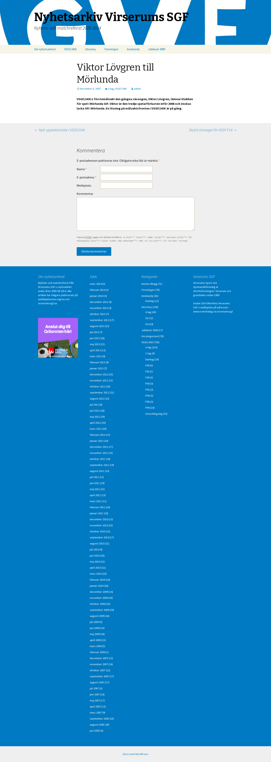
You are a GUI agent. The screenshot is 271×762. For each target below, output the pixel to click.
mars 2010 (96, 573)
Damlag (149, 301)
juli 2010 (94, 549)
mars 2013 (96, 356)
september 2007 (99, 676)
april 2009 (95, 640)
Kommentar (85, 194)
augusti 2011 (97, 471)
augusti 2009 (97, 616)
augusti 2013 (97, 326)
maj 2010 (95, 561)
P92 (147, 389)
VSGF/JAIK (70, 49)
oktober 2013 (97, 314)
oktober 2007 (97, 670)
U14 (147, 324)
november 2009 (99, 598)
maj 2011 (95, 489)
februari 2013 (97, 362)
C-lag (148, 353)
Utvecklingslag (154, 413)
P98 (147, 401)
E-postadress (86, 177)
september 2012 (99, 392)
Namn (82, 169)
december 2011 (99, 447)
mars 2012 (96, 428)
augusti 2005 (97, 724)
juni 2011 (95, 483)
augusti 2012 (97, 398)
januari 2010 (96, 585)
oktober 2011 (97, 459)
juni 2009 (95, 628)
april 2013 (95, 350)
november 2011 (99, 453)
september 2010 (99, 537)
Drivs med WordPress (135, 754)
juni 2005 (95, 730)
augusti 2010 (97, 543)
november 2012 (99, 380)
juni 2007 (95, 694)
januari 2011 (96, 513)
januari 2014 (96, 296)
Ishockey (90, 49)
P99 (147, 407)
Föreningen (111, 49)
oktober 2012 (97, 386)
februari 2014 (97, 290)
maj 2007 (95, 700)
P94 (147, 395)
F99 (147, 377)
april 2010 (95, 567)
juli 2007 (94, 688)
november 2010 (99, 525)
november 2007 (99, 664)
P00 (147, 383)
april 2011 (95, 495)
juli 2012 (94, 404)
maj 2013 (95, 344)
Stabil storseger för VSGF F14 (213, 129)
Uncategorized (150, 336)
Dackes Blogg (149, 284)
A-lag (111, 88)
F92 (147, 371)
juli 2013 (94, 332)
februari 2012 (97, 435)
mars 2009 (96, 646)
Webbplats (84, 185)
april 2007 (95, 706)
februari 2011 (97, 507)
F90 (147, 365)
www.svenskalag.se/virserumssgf (213, 311)
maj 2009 (95, 634)
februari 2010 (97, 579)
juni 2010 (95, 555)
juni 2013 (95, 338)
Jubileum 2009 (156, 49)
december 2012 (99, 374)
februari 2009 (97, 652)
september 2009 (99, 610)
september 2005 (99, 718)
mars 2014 (96, 284)
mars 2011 (96, 501)
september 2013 (99, 320)
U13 (147, 318)
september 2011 (99, 465)
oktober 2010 (97, 531)
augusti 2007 (97, 682)
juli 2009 (94, 622)
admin (137, 88)
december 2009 (99, 592)
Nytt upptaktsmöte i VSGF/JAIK (59, 129)
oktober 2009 (97, 604)
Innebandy (133, 49)
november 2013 (99, 308)
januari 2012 (96, 441)
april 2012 (95, 422)
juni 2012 (95, 410)
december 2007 (99, 658)
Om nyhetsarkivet (45, 49)
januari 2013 (96, 368)
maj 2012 (95, 416)
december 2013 (99, 302)
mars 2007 (96, 712)
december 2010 (99, 519)
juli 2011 (94, 477)
